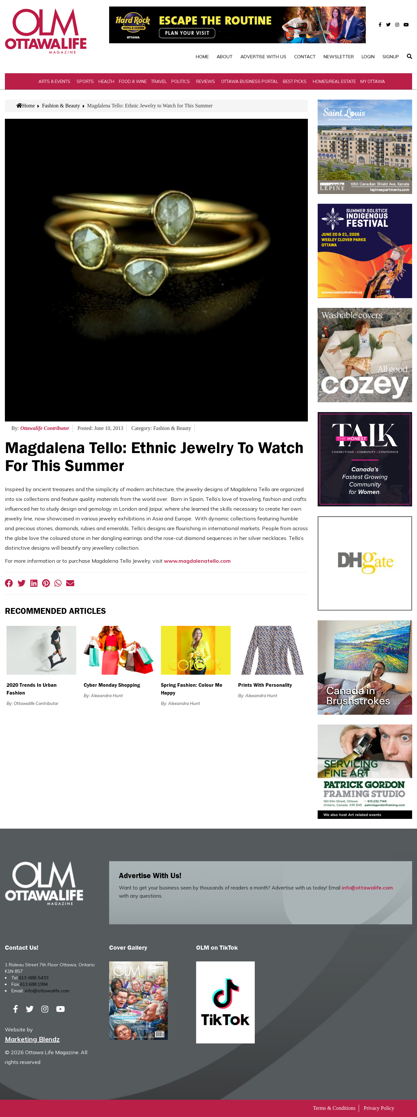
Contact (305, 57)
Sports (85, 81)
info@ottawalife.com (367, 888)
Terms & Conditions (334, 1108)
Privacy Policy (379, 1108)
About (225, 57)
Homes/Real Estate (334, 81)
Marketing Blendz (32, 1039)
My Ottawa (372, 81)
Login (368, 57)
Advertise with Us (263, 57)
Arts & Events (54, 81)
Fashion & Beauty (61, 105)
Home (202, 57)
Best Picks (295, 81)
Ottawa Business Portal (249, 81)
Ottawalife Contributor (44, 428)
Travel (159, 81)
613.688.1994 (34, 984)
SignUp (390, 57)
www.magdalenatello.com (197, 561)
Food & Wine (133, 81)
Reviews (205, 81)
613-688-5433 (34, 978)
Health (106, 81)
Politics (180, 81)
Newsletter (339, 57)
